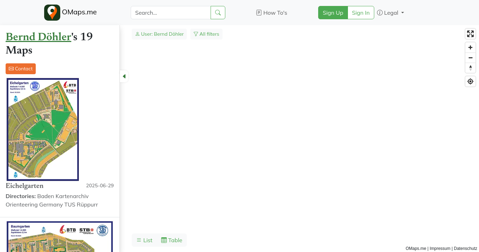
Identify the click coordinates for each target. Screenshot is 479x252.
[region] (239, 138)
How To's (271, 12)
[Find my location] (470, 81)
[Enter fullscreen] (470, 34)
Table (171, 240)
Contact (21, 68)
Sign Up (333, 12)
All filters (206, 34)
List (144, 240)
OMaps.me (70, 13)
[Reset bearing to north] (470, 68)
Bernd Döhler (38, 37)
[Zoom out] (470, 57)
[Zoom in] (470, 47)
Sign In (361, 12)
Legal (388, 12)
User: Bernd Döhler (159, 34)
